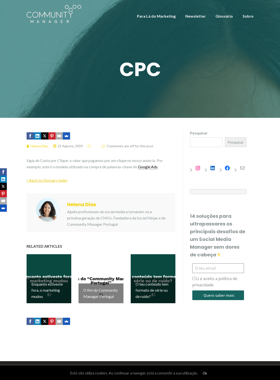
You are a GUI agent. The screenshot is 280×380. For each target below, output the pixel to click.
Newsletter (195, 16)
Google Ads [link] (148, 166)
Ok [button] (205, 373)
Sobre (248, 16)
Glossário (224, 16)
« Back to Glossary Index (47, 180)
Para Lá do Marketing (156, 16)
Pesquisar (199, 133)
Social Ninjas (147, 218)
